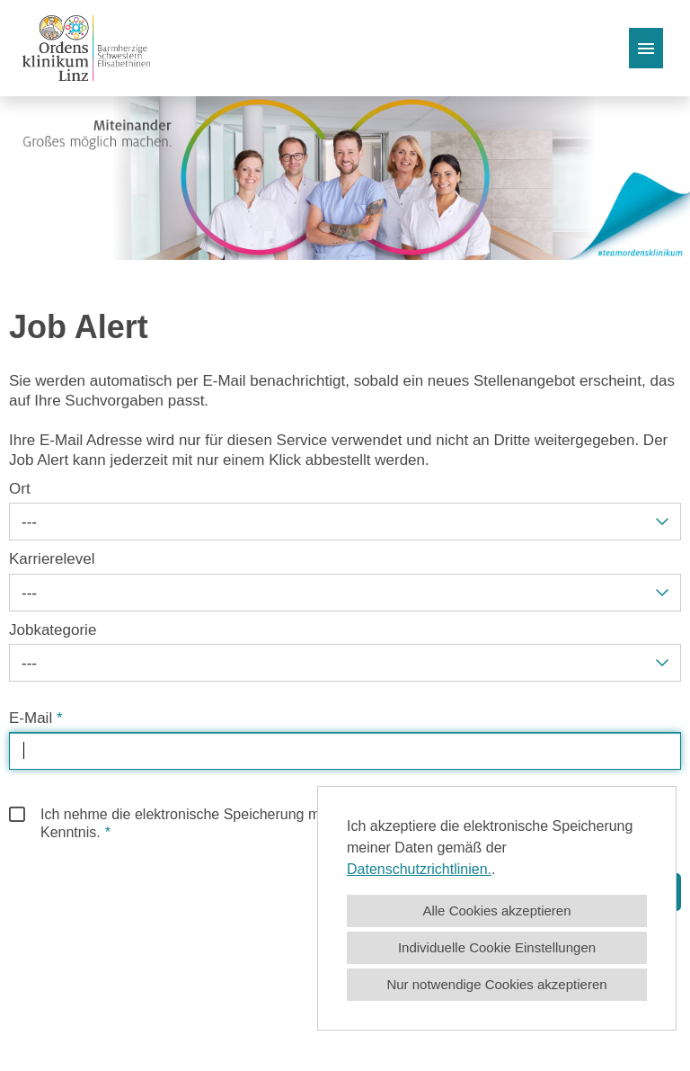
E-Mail (36, 718)
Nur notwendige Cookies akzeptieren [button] (496, 984)
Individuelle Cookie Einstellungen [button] (497, 947)
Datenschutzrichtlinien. (419, 869)
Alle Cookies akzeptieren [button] (496, 910)
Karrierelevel (51, 558)
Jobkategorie (52, 629)
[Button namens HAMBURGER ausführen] (646, 48)
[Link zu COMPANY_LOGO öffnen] (86, 48)
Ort (20, 488)
